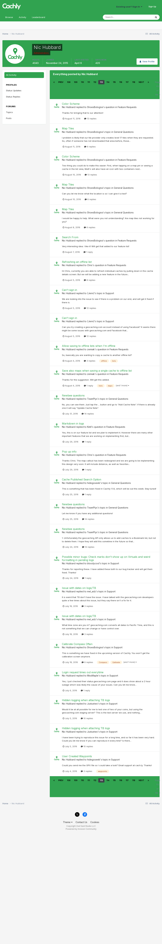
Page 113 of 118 (157, 88)
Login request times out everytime (82, 672)
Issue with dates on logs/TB (79, 588)
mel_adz (91, 591)
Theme (67, 822)
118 (133, 82)
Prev (60, 82)
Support (109, 293)
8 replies (89, 280)
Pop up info (69, 451)
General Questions (124, 132)
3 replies (89, 360)
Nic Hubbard (68, 107)
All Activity (11, 75)
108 (68, 82)
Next (141, 82)
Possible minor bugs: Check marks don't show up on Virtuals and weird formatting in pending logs (106, 558)
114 (107, 82)
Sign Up (152, 6)
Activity (22, 17)
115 (114, 82)
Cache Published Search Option (81, 479)
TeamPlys (92, 398)
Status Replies (13, 96)
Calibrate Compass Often (77, 644)
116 (120, 82)
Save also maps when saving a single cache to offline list (97, 370)
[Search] (117, 17)
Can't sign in (69, 290)
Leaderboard (38, 17)
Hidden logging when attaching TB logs (86, 700)
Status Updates (13, 90)
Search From (70, 237)
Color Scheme (71, 103)
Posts (9, 118)
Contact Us (81, 822)
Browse (9, 17)
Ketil (89, 426)
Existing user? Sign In (129, 6)
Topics (9, 112)
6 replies (90, 146)
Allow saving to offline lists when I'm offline (88, 345)
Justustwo (92, 703)
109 (75, 82)
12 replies (90, 308)
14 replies (88, 413)
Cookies (94, 822)
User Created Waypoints (77, 756)
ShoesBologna (95, 107)
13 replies (90, 118)
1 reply (88, 252)
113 (101, 82)
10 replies (87, 718)
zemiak (91, 349)
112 (94, 82)
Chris (89, 265)
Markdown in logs (73, 423)
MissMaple (92, 675)
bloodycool (93, 563)
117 (127, 82)
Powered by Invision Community (81, 829)
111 (88, 82)
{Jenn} (90, 293)
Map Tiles (68, 128)
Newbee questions (73, 395)
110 (82, 82)
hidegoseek (93, 483)
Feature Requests (127, 107)
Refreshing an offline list (77, 261)
